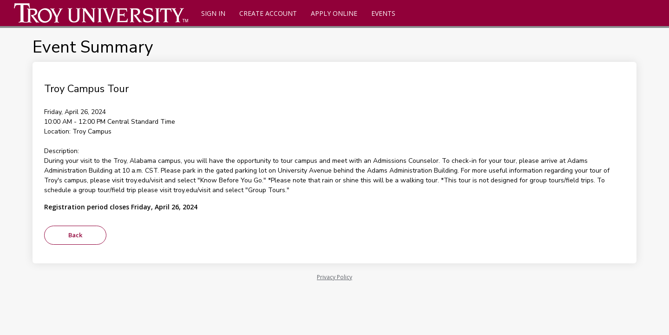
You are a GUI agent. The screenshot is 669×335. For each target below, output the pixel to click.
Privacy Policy (334, 277)
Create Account (268, 13)
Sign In (213, 13)
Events (383, 13)
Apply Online (334, 13)
